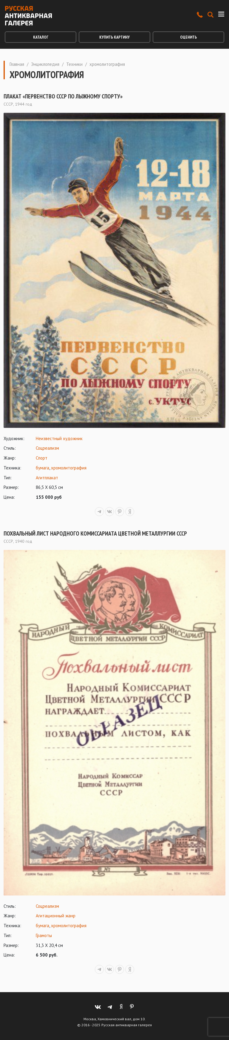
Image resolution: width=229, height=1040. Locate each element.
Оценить (188, 37)
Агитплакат (47, 478)
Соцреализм (47, 448)
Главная (17, 64)
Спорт (41, 458)
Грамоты (44, 935)
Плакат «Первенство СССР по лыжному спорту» (63, 96)
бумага (42, 468)
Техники (74, 64)
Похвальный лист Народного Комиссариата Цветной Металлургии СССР (95, 533)
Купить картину (114, 37)
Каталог (40, 37)
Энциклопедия (45, 64)
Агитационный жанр (55, 916)
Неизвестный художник (59, 438)
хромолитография (68, 468)
